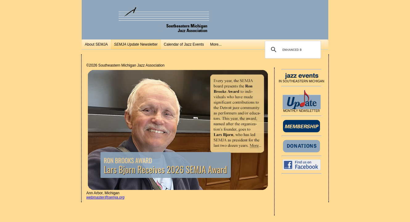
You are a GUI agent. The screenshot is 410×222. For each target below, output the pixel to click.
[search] (291, 49)
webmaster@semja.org (105, 197)
